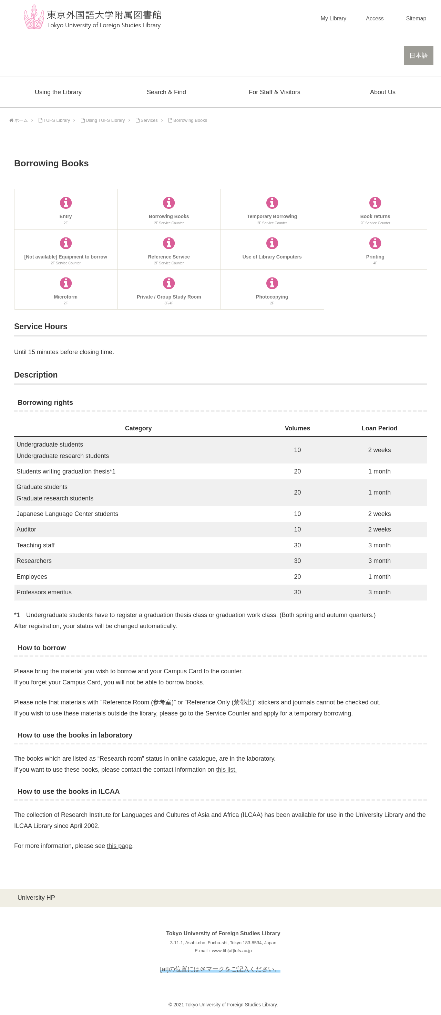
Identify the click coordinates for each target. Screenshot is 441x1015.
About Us (383, 92)
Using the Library (58, 92)
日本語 (418, 55)
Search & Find (166, 92)
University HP (36, 897)
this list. (226, 769)
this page (119, 845)
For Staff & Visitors (274, 92)
